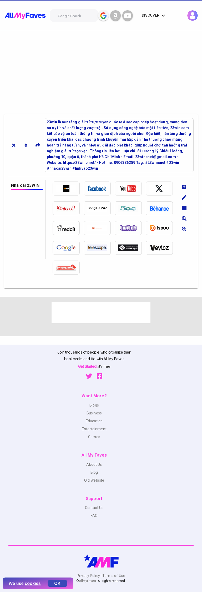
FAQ (94, 515)
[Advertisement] (101, 70)
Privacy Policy (89, 576)
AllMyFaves (87, 581)
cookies (33, 583)
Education (94, 421)
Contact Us (94, 508)
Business (94, 413)
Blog (94, 472)
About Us (94, 464)
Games (94, 437)
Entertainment (94, 429)
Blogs (94, 405)
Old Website (94, 480)
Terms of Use (113, 576)
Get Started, (88, 366)
